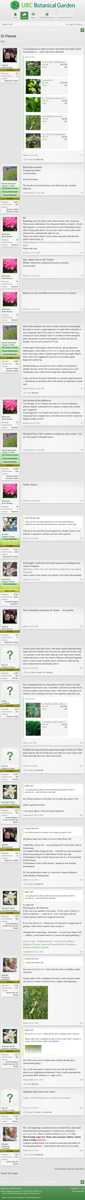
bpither (5, 65)
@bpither (50, 351)
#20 (81, 1083)
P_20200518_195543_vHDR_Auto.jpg (56, 725)
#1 (82, 155)
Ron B (4, 667)
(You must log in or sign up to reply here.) (69, 1173)
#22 (81, 1162)
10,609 (15, 202)
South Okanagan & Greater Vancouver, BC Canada (10, 823)
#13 (81, 675)
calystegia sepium (14, 41)
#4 (82, 286)
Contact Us (75, 1192)
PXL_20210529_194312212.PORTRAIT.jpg (58, 98)
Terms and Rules (78, 1195)
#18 (81, 955)
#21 (81, 1119)
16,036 (15, 596)
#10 (81, 558)
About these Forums (65, 18)
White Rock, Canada (11, 81)
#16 (81, 825)
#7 (82, 428)
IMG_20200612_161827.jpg (52, 116)
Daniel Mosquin (9, 183)
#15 (81, 777)
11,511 (15, 551)
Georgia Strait (31, 159)
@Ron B (66, 1137)
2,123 (16, 813)
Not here (15, 681)
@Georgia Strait (30, 1137)
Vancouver (14, 245)
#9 (82, 513)
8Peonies (6, 234)
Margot (5, 978)
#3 (82, 253)
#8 (82, 479)
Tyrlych (29, 394)
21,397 (15, 676)
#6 (82, 389)
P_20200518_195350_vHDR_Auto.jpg (56, 707)
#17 (81, 883)
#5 (82, 320)
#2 (82, 211)
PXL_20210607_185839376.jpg (53, 62)
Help (82, 1192)
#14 (81, 745)
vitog (4, 704)
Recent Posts (7, 24)
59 (17, 240)
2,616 (16, 989)
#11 (81, 605)
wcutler (5, 536)
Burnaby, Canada (12, 719)
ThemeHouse (35, 1197)
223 (17, 73)
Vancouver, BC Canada (10, 558)
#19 (81, 1026)
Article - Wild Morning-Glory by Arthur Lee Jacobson (46, 1101)
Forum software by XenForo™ (21, 1195)
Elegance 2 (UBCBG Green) (11, 1192)
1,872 (16, 712)
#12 (81, 644)
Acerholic (6, 581)
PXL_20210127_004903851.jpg (53, 134)
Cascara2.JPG (47, 80)
